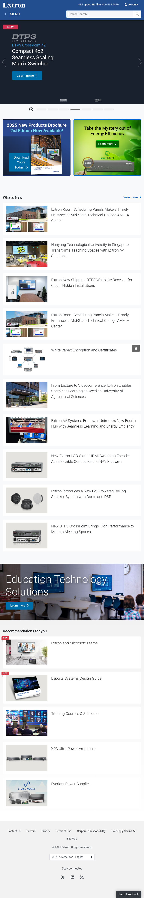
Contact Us (14, 831)
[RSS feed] (81, 878)
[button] (131, 4)
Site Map (72, 838)
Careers (30, 831)
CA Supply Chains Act (124, 831)
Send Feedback (128, 894)
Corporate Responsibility (91, 831)
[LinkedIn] (72, 878)
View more (130, 197)
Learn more (17, 605)
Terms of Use (63, 831)
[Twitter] (63, 878)
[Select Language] (72, 857)
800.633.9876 (110, 4)
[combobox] (103, 14)
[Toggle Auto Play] (31, 109)
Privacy (45, 831)
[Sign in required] (136, 348)
